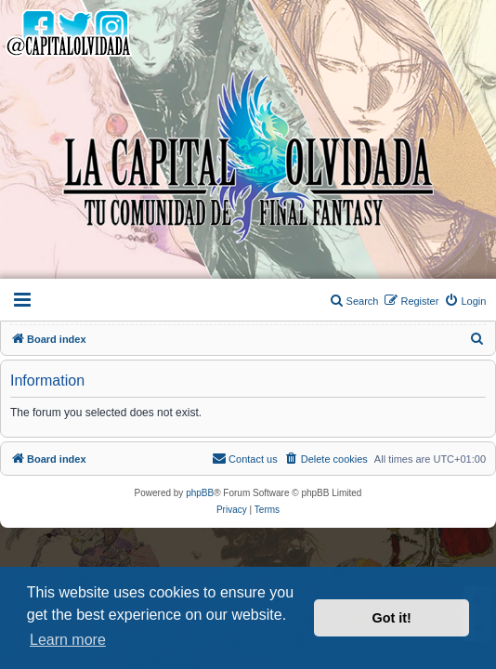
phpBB (200, 493)
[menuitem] (465, 301)
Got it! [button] (391, 617)
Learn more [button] (68, 640)
